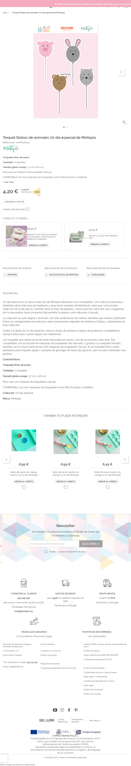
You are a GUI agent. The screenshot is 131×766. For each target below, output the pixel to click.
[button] (124, 122)
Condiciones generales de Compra (99, 681)
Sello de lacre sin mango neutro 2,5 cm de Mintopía (24, 473)
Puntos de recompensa (94, 668)
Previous (6, 459)
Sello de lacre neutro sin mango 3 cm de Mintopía (66, 473)
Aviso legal (88, 685)
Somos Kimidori (48, 644)
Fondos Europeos (92, 651)
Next (124, 459)
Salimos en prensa (49, 655)
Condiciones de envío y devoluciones (100, 673)
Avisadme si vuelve (14, 202)
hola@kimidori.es (16, 667)
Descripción (10, 293)
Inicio (5, 13)
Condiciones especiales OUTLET (98, 660)
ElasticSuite (29, 765)
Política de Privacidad (93, 690)
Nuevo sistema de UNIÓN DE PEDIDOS (101, 655)
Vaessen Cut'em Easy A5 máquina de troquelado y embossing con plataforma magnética (42, 237)
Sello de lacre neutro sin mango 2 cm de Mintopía (108, 473)
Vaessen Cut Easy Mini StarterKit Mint (103, 237)
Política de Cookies (92, 694)
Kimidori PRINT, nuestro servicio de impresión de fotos (105, 645)
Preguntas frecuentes (50, 664)
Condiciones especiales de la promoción (59, 668)
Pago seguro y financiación (96, 677)
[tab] (65, 296)
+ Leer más (8, 182)
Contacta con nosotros (51, 651)
